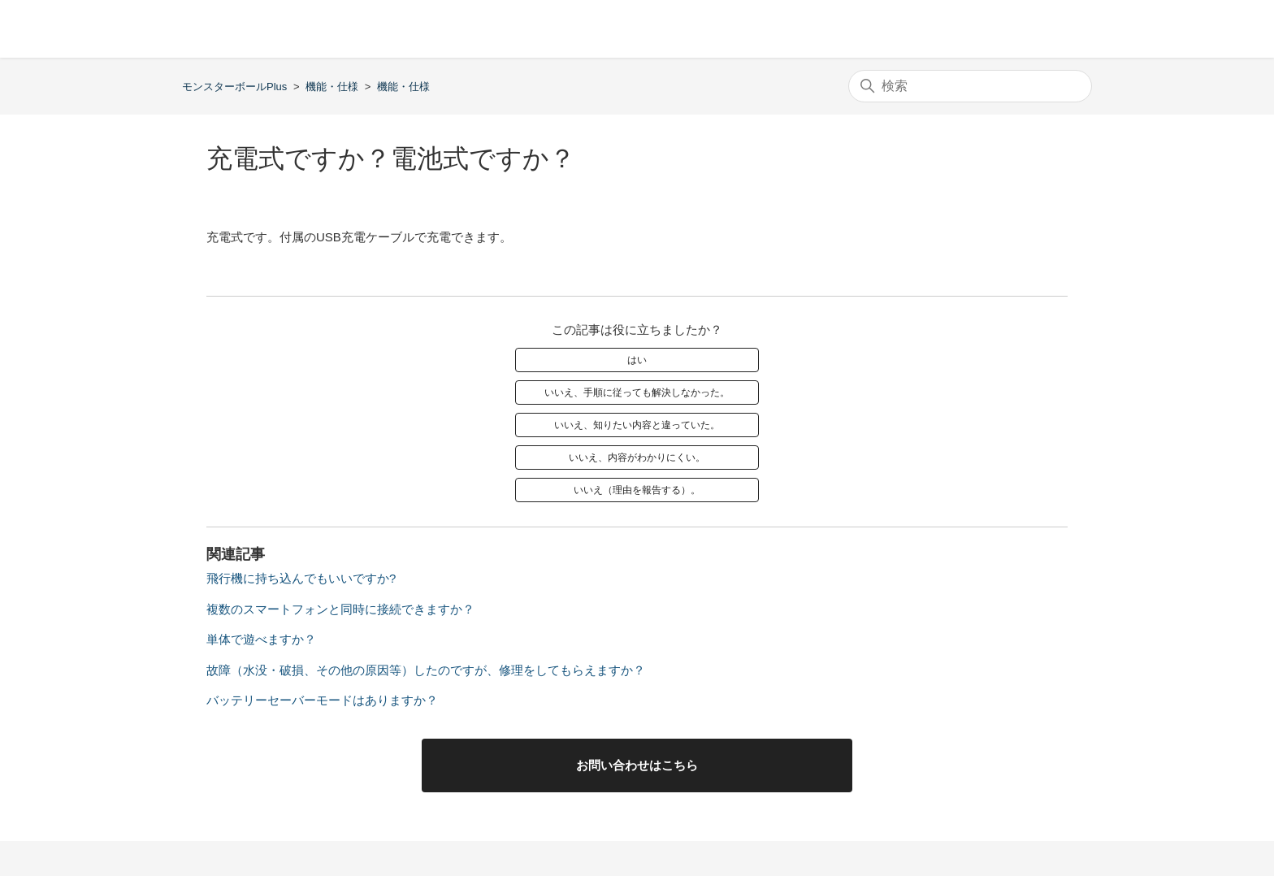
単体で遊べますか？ (261, 639)
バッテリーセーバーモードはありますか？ (322, 700)
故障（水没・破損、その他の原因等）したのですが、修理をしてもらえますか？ (425, 670)
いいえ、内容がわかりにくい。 (637, 457)
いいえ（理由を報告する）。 (637, 490)
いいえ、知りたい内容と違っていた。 (637, 425)
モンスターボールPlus (234, 86)
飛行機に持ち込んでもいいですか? (301, 578)
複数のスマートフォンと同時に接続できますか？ (340, 609)
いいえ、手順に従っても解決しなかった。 (637, 392)
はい (637, 360)
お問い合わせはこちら (637, 765)
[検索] (970, 86)
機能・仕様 (332, 86)
